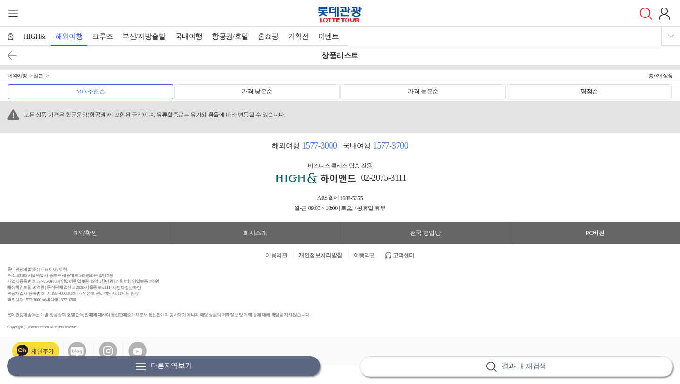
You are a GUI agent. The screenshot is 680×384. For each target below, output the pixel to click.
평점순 (589, 91)
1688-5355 (351, 198)
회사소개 (255, 232)
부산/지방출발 (143, 36)
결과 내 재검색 (516, 367)
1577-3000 (319, 145)
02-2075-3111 (384, 178)
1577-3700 (390, 145)
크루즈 (102, 36)
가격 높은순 (423, 91)
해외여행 (69, 36)
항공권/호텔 (230, 36)
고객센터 (404, 255)
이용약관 (276, 255)
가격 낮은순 (256, 91)
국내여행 (189, 36)
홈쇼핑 (268, 36)
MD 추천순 (90, 91)
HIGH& (35, 36)
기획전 (298, 36)
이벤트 (328, 36)
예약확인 (85, 232)
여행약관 (364, 255)
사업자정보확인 (126, 287)
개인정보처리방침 (320, 255)
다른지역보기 (164, 366)
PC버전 (595, 232)
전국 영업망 (425, 232)
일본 (38, 75)
